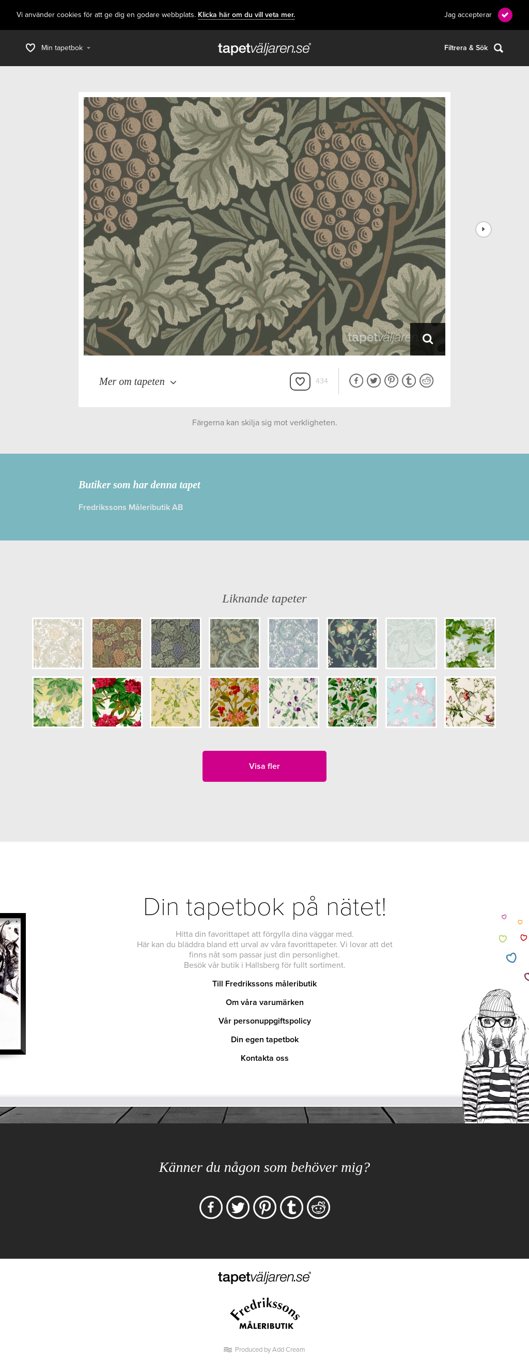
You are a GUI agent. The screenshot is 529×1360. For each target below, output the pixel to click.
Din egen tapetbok (265, 1039)
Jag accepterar (468, 14)
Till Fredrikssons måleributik (264, 984)
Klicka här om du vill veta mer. (246, 15)
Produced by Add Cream (270, 1350)
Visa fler (264, 766)
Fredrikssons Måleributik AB (131, 507)
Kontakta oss (265, 1058)
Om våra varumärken (265, 1002)
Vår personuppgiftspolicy (265, 1021)
